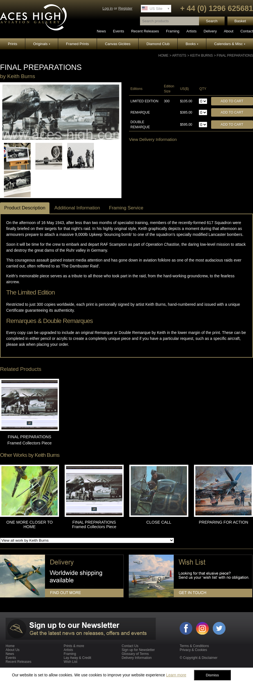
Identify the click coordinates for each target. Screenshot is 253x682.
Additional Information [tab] (77, 208)
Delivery (210, 31)
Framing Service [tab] (126, 208)
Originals (41, 44)
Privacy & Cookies (193, 650)
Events (118, 31)
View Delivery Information (153, 139)
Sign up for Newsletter (138, 650)
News (101, 31)
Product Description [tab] (24, 208)
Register (125, 8)
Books (192, 44)
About (228, 31)
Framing (172, 31)
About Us (12, 650)
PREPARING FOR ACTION (223, 522)
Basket (240, 21)
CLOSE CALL (158, 522)
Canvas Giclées (117, 44)
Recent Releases (145, 31)
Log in (107, 8)
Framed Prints (77, 44)
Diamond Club (158, 44)
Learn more (176, 675)
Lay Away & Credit (77, 658)
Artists (191, 31)
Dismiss (212, 675)
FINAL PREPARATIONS (235, 55)
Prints (12, 44)
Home (163, 55)
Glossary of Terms (135, 654)
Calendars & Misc (229, 44)
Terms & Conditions (194, 646)
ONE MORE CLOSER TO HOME (29, 524)
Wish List (70, 662)
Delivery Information (137, 658)
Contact (246, 31)
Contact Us (130, 646)
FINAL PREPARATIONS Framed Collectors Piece (94, 524)
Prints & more (74, 646)
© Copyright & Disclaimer (198, 658)
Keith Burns (201, 55)
